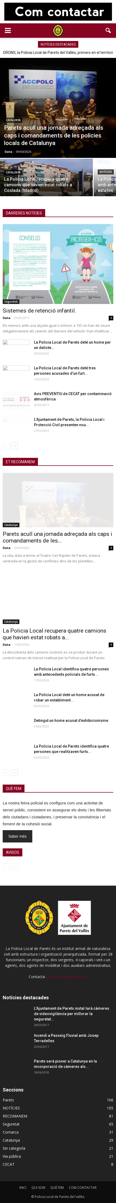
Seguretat (11, 301)
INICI (22, 1187)
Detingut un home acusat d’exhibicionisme (71, 720)
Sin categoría (14, 1148)
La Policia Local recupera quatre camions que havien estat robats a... (54, 634)
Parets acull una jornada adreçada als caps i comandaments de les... (57, 537)
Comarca (11, 1132)
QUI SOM (38, 1187)
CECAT (9, 1164)
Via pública (12, 1156)
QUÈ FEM (57, 1187)
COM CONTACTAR (83, 1187)
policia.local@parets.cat (67, 976)
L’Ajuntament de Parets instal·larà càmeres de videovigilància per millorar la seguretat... (71, 1013)
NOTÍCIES (106, 171)
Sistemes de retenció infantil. (39, 310)
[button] (108, 30)
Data (8, 152)
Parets (8, 1099)
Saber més (17, 836)
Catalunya (13, 120)
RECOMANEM (15, 1116)
